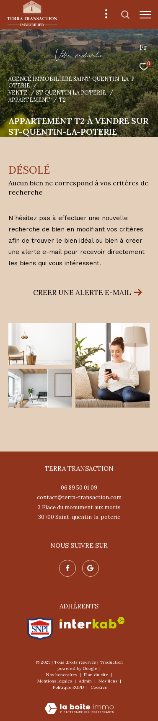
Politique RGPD (68, 687)
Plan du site (96, 674)
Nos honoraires (62, 674)
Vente (18, 92)
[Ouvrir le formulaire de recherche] (125, 14)
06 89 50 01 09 (79, 487)
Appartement (29, 99)
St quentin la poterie (71, 92)
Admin (86, 681)
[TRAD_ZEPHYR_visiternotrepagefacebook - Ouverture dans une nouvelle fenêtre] (67, 568)
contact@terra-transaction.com (79, 497)
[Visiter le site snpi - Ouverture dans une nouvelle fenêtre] (40, 628)
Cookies (99, 687)
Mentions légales (55, 681)
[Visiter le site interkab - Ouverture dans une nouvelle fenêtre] (92, 623)
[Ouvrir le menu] (145, 14)
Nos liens (108, 681)
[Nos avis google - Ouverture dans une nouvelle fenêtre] (90, 568)
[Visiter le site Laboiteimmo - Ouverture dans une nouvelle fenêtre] (79, 702)
